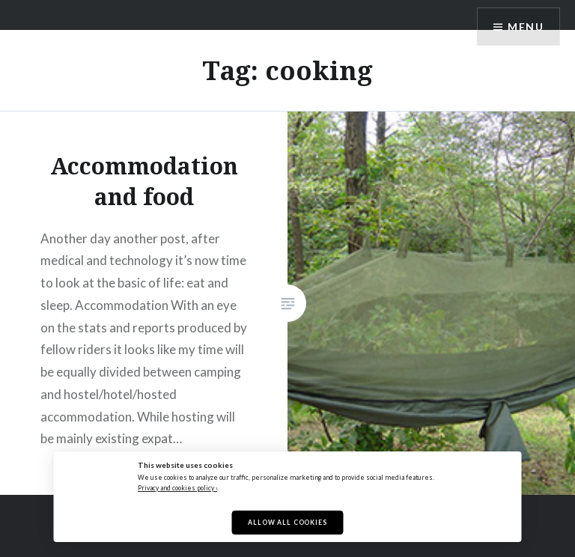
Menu (526, 26)
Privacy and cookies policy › (177, 488)
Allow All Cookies (287, 522)
